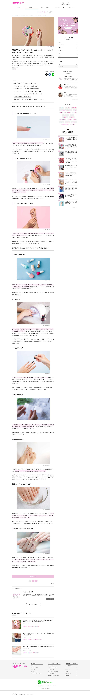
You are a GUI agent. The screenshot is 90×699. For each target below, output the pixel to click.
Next (52, 583)
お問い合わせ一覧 (22, 694)
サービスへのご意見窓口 (53, 671)
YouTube (67, 675)
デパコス (61, 122)
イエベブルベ (62, 119)
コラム (60, 58)
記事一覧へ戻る (33, 605)
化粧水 (75, 119)
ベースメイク (61, 45)
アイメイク (61, 47)
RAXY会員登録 (68, 665)
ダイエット (74, 122)
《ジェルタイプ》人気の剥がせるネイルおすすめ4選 (26, 88)
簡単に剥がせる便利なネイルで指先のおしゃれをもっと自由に (29, 99)
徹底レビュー (65, 114)
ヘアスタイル (65, 117)
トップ (18, 7)
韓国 (61, 112)
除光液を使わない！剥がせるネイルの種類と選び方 (26, 86)
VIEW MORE (75, 100)
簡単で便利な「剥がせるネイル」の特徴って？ (25, 83)
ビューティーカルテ (34, 671)
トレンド (74, 112)
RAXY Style (31, 7)
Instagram (68, 669)
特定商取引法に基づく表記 (53, 675)
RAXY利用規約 (51, 673)
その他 (60, 61)
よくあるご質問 (71, 7)
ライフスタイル (35, 652)
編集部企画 (74, 107)
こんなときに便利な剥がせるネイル (22, 96)
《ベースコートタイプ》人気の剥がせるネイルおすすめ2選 (28, 94)
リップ (72, 114)
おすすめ (14, 69)
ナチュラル (37, 626)
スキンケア (61, 42)
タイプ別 (72, 124)
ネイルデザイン (30, 626)
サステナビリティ (30, 694)
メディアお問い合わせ (52, 667)
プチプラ (72, 117)
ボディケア (61, 50)
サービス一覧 (14, 694)
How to (25, 626)
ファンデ (67, 122)
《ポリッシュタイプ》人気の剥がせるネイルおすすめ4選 (27, 91)
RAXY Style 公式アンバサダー (65, 110)
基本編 (75, 110)
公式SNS (58, 7)
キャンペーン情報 (45, 7)
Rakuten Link (68, 673)
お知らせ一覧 (50, 665)
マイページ (33, 669)
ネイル (17, 67)
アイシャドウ (67, 112)
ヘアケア (61, 53)
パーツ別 (69, 119)
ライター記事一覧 (50, 598)
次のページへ (33, 576)
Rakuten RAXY (18, 3)
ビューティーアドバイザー (36, 673)
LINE (67, 671)
